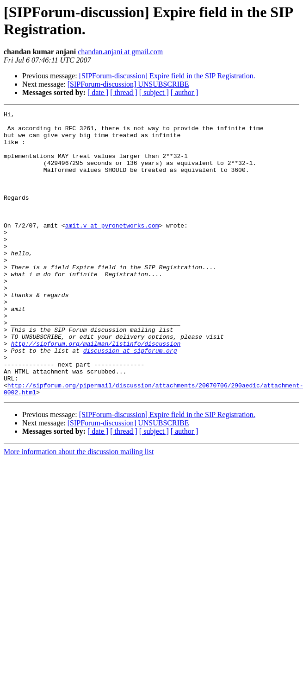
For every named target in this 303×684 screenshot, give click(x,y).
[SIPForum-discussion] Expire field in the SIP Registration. (167, 76)
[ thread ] (123, 92)
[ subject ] (154, 92)
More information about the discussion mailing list (79, 509)
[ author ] (184, 92)
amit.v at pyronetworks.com (112, 249)
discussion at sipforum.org (130, 399)
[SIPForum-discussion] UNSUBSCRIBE (128, 84)
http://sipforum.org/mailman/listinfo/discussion (96, 390)
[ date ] (97, 92)
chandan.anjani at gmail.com (120, 52)
